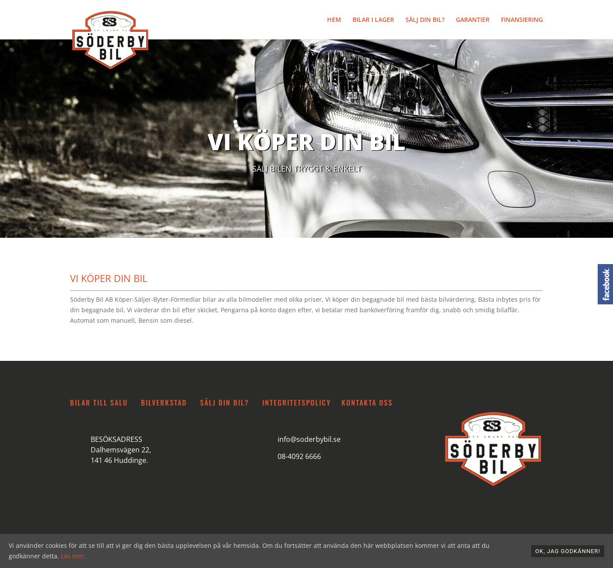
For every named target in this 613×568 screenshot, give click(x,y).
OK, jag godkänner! (567, 551)
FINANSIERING (522, 20)
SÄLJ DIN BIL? (424, 20)
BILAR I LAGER (373, 20)
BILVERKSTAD (164, 402)
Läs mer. (73, 556)
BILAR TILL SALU (99, 402)
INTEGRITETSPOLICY (296, 402)
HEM (334, 20)
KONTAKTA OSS (367, 402)
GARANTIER (473, 20)
